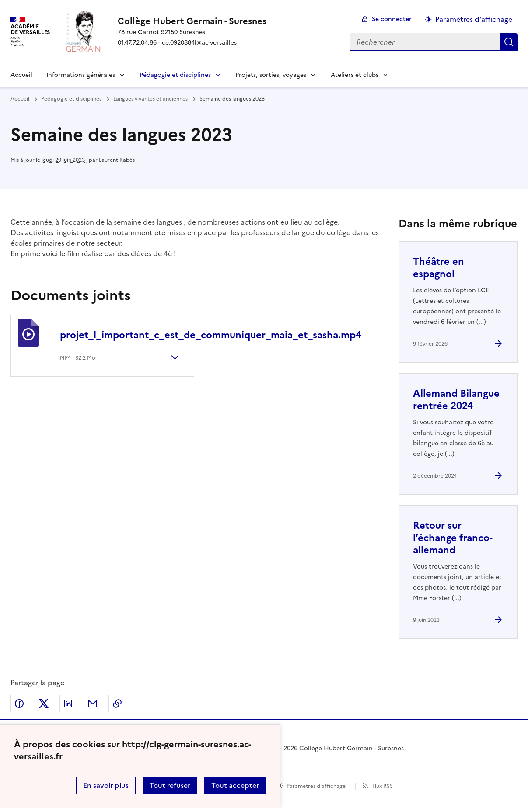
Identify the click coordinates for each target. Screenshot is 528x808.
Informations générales (80, 75)
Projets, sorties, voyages (270, 75)
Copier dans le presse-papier (117, 703)
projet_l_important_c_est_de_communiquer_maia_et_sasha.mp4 (210, 335)
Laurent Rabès (117, 160)
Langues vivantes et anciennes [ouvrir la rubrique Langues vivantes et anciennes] (150, 99)
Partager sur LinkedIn (68, 703)
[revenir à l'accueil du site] (192, 21)
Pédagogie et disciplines (175, 75)
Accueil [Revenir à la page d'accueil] (21, 75)
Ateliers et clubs (354, 75)
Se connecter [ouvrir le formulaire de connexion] (392, 19)
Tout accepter (235, 785)
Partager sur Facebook (19, 703)
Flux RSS (382, 786)
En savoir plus (106, 785)
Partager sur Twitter (43, 703)
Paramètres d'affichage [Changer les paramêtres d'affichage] (473, 19)
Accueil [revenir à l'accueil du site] (19, 99)
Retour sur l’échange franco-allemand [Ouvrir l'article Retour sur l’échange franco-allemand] (453, 537)
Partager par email (92, 703)
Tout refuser (170, 785)
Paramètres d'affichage (316, 786)
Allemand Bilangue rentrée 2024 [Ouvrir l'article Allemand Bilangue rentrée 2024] (456, 399)
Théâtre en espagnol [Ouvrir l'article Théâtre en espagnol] (438, 267)
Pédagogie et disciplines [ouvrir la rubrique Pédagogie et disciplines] (71, 99)
